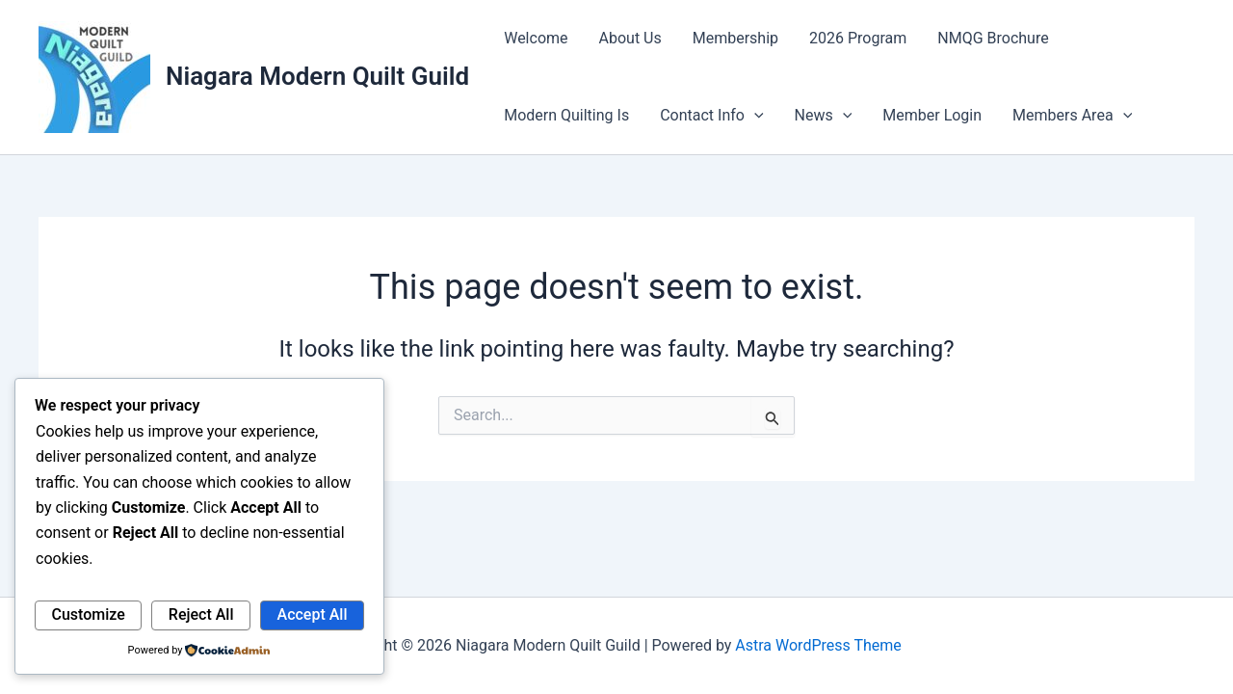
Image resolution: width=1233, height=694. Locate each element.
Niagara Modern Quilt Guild (317, 76)
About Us (630, 38)
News (824, 115)
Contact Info (711, 115)
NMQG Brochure (992, 38)
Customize (88, 614)
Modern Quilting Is (566, 115)
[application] (754, 115)
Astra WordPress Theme (818, 645)
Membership (735, 38)
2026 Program (857, 38)
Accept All (312, 614)
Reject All (201, 614)
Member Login (932, 115)
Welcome (535, 38)
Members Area (1072, 115)
